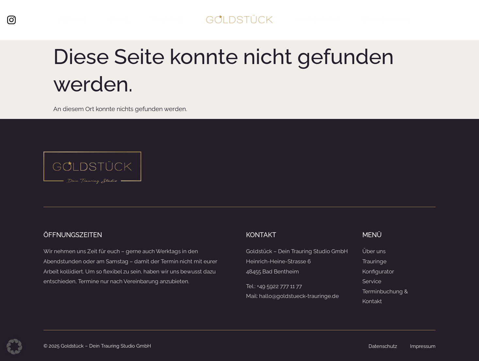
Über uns (72, 20)
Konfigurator (318, 20)
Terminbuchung (385, 20)
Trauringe (166, 20)
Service (118, 20)
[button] (14, 346)
